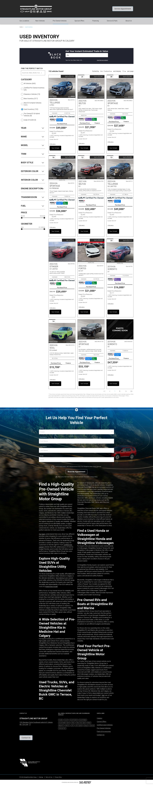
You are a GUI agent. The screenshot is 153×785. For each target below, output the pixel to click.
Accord (66, 720)
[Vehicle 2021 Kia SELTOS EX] (91, 169)
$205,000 (42, 216)
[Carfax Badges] (56, 119)
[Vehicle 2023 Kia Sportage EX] (120, 88)
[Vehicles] (87, 55)
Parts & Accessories (104, 731)
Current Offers (101, 721)
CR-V (72, 725)
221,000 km (42, 227)
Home (21, 27)
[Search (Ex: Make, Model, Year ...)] (33, 72)
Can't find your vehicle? (102, 60)
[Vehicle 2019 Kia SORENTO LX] (120, 252)
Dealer (42, 428)
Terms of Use (49, 777)
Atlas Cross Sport (80, 722)
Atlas (73, 722)
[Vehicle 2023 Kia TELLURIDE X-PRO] (62, 88)
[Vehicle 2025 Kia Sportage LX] (91, 329)
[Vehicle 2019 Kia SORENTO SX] (120, 329)
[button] (122, 8)
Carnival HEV (62, 728)
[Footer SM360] (85, 782)
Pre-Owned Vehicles (104, 728)
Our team (42, 534)
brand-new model (52, 586)
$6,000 (23, 216)
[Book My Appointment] (76, 471)
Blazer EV (61, 725)
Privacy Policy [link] (93, 476)
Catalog (99, 718)
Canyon (86, 725)
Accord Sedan (82, 720)
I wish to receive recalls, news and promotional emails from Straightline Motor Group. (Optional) (78, 466)
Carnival (92, 725)
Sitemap (41, 777)
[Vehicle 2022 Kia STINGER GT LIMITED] (62, 252)
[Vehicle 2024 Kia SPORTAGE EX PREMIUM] (62, 169)
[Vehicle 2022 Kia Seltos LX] (91, 88)
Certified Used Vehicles (105, 725)
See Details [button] (55, 148)
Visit (103, 695)
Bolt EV (67, 725)
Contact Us (100, 735)
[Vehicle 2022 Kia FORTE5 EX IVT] (91, 252)
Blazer (89, 722)
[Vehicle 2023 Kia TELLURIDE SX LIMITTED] (120, 169)
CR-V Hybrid (79, 725)
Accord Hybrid (73, 720)
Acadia (60, 720)
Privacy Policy (58, 777)
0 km (22, 227)
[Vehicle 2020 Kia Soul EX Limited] (62, 333)
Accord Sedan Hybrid (64, 722)
